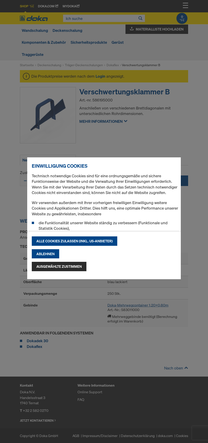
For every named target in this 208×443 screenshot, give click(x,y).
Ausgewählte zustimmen (59, 266)
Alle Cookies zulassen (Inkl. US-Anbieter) (74, 241)
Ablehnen (45, 254)
